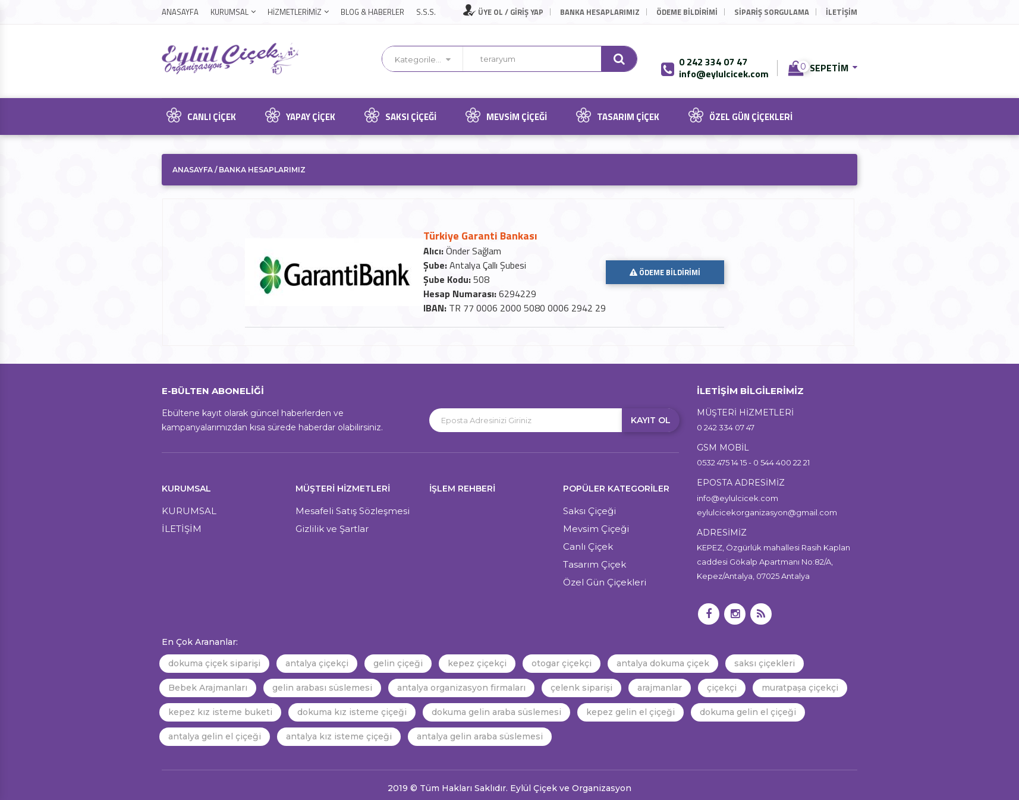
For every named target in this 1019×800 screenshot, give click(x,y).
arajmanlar (659, 687)
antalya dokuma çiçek (663, 663)
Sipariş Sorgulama (771, 12)
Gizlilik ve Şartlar (332, 528)
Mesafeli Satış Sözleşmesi (352, 510)
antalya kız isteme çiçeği (339, 736)
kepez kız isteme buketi (220, 712)
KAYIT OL (651, 420)
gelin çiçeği (398, 663)
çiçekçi (722, 687)
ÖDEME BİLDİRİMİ (665, 272)
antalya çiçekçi (316, 663)
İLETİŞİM (841, 12)
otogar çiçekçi (561, 663)
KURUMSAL (229, 12)
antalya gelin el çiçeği (214, 736)
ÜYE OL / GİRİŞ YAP (503, 12)
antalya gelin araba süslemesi (480, 736)
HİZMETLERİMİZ (295, 12)
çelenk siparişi (581, 687)
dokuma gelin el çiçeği (748, 712)
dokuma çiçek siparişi (214, 663)
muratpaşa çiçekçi (800, 687)
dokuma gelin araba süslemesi (496, 712)
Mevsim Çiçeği (504, 115)
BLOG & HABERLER (372, 12)
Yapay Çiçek (297, 115)
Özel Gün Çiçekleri (738, 115)
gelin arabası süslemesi (322, 687)
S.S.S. (426, 12)
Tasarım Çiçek (615, 115)
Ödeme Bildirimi (687, 12)
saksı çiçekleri (764, 663)
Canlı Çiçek (199, 115)
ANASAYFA (180, 12)
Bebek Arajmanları (207, 687)
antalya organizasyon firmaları (461, 687)
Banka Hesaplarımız (600, 12)
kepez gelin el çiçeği (630, 712)
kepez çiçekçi (477, 663)
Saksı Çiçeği (398, 115)
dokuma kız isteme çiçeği (352, 712)
